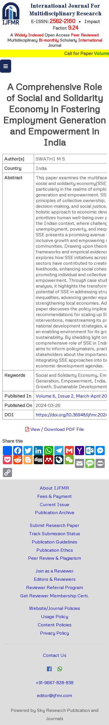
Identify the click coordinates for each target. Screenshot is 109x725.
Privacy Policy (54, 633)
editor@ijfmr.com (54, 695)
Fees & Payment (54, 496)
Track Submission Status (54, 533)
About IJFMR (54, 488)
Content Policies (55, 625)
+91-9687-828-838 (55, 682)
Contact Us (54, 655)
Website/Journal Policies (54, 608)
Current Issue (54, 504)
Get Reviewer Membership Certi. (54, 595)
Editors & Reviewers (55, 579)
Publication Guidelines (54, 542)
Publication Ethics (54, 550)
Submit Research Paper (54, 525)
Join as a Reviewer (54, 571)
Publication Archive (54, 512)
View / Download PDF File (54, 429)
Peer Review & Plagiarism (54, 558)
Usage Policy (54, 616)
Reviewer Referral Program (54, 587)
